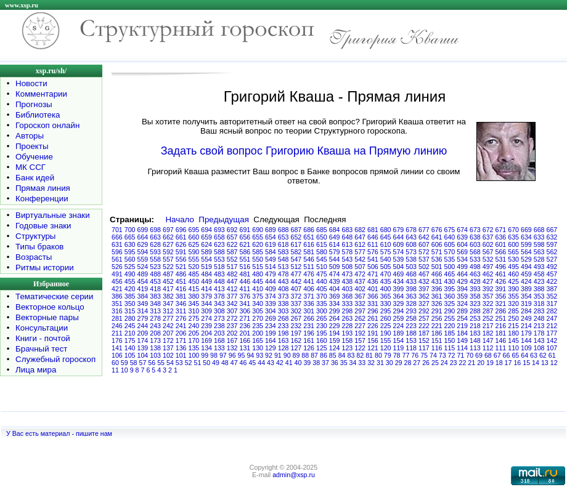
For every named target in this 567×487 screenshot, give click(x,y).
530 (513, 259)
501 (437, 266)
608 (411, 244)
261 (372, 318)
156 (372, 340)
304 (270, 311)
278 (155, 318)
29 (398, 362)
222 (424, 325)
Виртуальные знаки (52, 215)
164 (270, 340)
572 (424, 252)
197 (296, 333)
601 (501, 244)
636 (501, 237)
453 (155, 281)
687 (296, 229)
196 (308, 333)
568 (475, 252)
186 (437, 333)
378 (219, 296)
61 (552, 355)
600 (513, 244)
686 (308, 229)
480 (257, 274)
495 (513, 266)
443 (283, 281)
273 (219, 318)
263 (347, 318)
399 (398, 288)
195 (321, 333)
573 (411, 252)
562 (552, 252)
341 (245, 303)
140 (130, 348)
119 (398, 348)
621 (245, 244)
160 (321, 340)
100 (194, 355)
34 (353, 362)
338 (283, 303)
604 (462, 244)
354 (526, 296)
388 (539, 288)
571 (437, 252)
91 (278, 355)
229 (334, 325)
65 (515, 355)
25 (435, 362)
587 (232, 252)
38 (316, 362)
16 (517, 362)
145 (513, 340)
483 (219, 274)
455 (130, 281)
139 (143, 348)
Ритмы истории (44, 267)
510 (321, 266)
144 (526, 340)
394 (462, 288)
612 (359, 244)
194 (334, 333)
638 (475, 237)
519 (206, 266)
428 (475, 281)
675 (449, 229)
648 (347, 237)
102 (168, 355)
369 (334, 296)
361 (437, 296)
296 (372, 311)
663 (155, 237)
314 (143, 311)
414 (206, 288)
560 (130, 259)
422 (552, 281)
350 (130, 303)
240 (194, 325)
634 (526, 237)
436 (372, 281)
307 (232, 311)
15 (526, 362)
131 (245, 348)
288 (475, 311)
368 (347, 296)
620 (257, 244)
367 (359, 296)
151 (437, 340)
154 (398, 340)
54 (170, 362)
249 (526, 318)
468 (411, 274)
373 (283, 296)
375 (257, 296)
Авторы (29, 135)
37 (325, 362)
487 (168, 274)
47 (234, 362)
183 (475, 333)
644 (398, 237)
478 (283, 274)
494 (526, 266)
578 (347, 252)
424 (526, 281)
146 (501, 340)
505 (385, 266)
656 (245, 237)
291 (437, 311)
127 (296, 348)
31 (380, 362)
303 (283, 311)
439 (334, 281)
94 (250, 355)
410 (257, 288)
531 (501, 259)
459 (526, 274)
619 (270, 244)
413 (219, 288)
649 (334, 237)
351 (117, 303)
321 (501, 303)
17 (508, 362)
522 (168, 266)
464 (462, 274)
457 (552, 274)
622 (232, 244)
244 (143, 325)
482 (232, 274)
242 (168, 325)
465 (449, 274)
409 (270, 288)
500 (449, 266)
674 (462, 229)
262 (359, 318)
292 (424, 311)
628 (155, 244)
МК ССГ (30, 167)
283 (539, 311)
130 (257, 348)
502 (424, 266)
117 (424, 348)
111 (501, 348)
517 (232, 266)
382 (168, 296)
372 (296, 296)
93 (259, 355)
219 (462, 325)
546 (308, 259)
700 (130, 229)
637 (488, 237)
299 (334, 311)
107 (552, 348)
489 (143, 274)
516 (245, 266)
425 (513, 281)
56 (151, 362)
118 (411, 348)
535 (449, 259)
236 (245, 325)
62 (543, 355)
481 (245, 274)
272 (232, 318)
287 (488, 311)
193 (347, 333)
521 (181, 266)
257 (424, 318)
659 (206, 237)
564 (526, 252)
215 (513, 325)
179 (526, 333)
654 (270, 237)
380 (194, 296)
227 (359, 325)
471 (372, 274)
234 (270, 325)
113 (475, 348)
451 (181, 281)
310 (194, 311)
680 (385, 229)
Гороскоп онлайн (47, 125)
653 (283, 237)
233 (283, 325)
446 (245, 281)
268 (283, 318)
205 (194, 333)
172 (168, 340)
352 (552, 296)
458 (539, 274)
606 (437, 244)
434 (398, 281)
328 (411, 303)
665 (130, 237)
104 (143, 355)
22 (462, 362)
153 (411, 340)
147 (488, 340)
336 (308, 303)
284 (526, 311)
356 (501, 296)
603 (475, 244)
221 (437, 325)
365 (385, 296)
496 (501, 266)
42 (280, 362)
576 (372, 252)
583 (283, 252)
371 (308, 296)
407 (296, 288)
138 (155, 348)
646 (372, 237)
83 (351, 355)
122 (359, 348)
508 (347, 266)
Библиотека (37, 114)
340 (257, 303)
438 (347, 281)
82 (360, 355)
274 (206, 318)
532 (488, 259)
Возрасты (33, 257)
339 (270, 303)
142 (552, 340)
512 (296, 266)
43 (270, 362)
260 (385, 318)
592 (168, 252)
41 (289, 362)
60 (115, 362)
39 (307, 362)
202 (232, 333)
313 (155, 311)
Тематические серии (54, 296)
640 (449, 237)
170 (194, 340)
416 (181, 288)
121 (372, 348)
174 (143, 340)
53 (179, 362)
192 (359, 333)
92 (268, 355)
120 (385, 348)
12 (554, 362)
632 (552, 237)
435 (385, 281)
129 (270, 348)
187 (424, 333)
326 (437, 303)
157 (359, 340)
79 (387, 355)
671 (501, 229)
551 (245, 259)
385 (130, 296)
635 (513, 237)
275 (194, 318)
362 (424, 296)
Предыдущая (223, 219)
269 (270, 318)
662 (168, 237)
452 (168, 281)
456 (117, 281)
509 (334, 266)
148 (475, 340)
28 (408, 362)
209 (143, 333)
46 (243, 362)
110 (513, 348)
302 (296, 311)
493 (539, 266)
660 (194, 237)
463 (475, 274)
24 (444, 362)
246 (117, 325)
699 (143, 229)
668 (539, 229)
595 (130, 252)
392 (488, 288)
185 (449, 333)
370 (321, 296)
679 (398, 229)
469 (398, 274)
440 (321, 281)
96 (232, 355)
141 (117, 348)
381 (181, 296)
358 (475, 296)
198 (283, 333)
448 (219, 281)
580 (321, 252)
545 (321, 259)
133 (219, 348)
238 (219, 325)
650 (321, 237)
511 (308, 266)
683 (347, 229)
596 (117, 252)
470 (385, 274)
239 (206, 325)
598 (539, 244)
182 (488, 333)
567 (488, 252)
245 (130, 325)
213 (539, 325)
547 (296, 259)
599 (526, 244)
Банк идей (34, 177)
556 (181, 259)
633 (539, 237)
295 (385, 311)
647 (359, 237)
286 (501, 311)
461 (501, 274)
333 (347, 303)
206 (181, 333)
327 (424, 303)
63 (533, 355)
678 (411, 229)
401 (372, 288)
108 (539, 348)
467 (424, 274)
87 (314, 355)
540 (385, 259)
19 (490, 362)
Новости (31, 83)
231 (308, 325)
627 (168, 244)
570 (449, 252)
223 (411, 325)
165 (257, 340)
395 (449, 288)
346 (181, 303)
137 (168, 348)
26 (426, 362)
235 (257, 325)
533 (475, 259)
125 (321, 348)
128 (283, 348)
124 (334, 348)
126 (308, 348)
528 (539, 259)
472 (359, 274)
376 (245, 296)
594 (143, 252)
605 (449, 244)
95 (241, 355)
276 (181, 318)
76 (414, 355)
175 (130, 340)
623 (219, 244)
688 (283, 229)
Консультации (41, 327)
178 (539, 333)
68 (488, 355)
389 (526, 288)
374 (270, 296)
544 (334, 259)
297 (359, 311)
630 (130, 244)
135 (194, 348)
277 (168, 318)
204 (206, 333)
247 (552, 318)
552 (232, 259)
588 (219, 252)
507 (359, 266)
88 (305, 355)
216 (501, 325)
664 (143, 237)
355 (513, 296)
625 (194, 244)
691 (245, 229)
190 (385, 333)
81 (369, 355)
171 (181, 340)
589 (206, 252)
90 (287, 355)
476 (308, 274)
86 (323, 355)
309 (206, 311)
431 (437, 281)
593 (155, 252)
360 (449, 296)
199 (270, 333)
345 (194, 303)
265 (321, 318)
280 (130, 318)
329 (398, 303)
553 (219, 259)
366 (372, 296)
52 (188, 362)
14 (535, 362)
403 (347, 288)
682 (359, 229)
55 (161, 362)
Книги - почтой (42, 338)
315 (130, 311)
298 (347, 311)
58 (133, 362)
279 (143, 318)
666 (117, 237)
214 (526, 325)
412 (232, 288)
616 (308, 244)
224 (398, 325)
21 (471, 362)
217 (488, 325)
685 (321, 229)
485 (194, 274)
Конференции (41, 198)
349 (143, 303)
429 (462, 281)
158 (347, 340)
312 (168, 311)
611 (372, 244)
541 (372, 259)
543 (347, 259)
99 (204, 355)
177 (552, 333)
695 (194, 229)
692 (232, 229)
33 (361, 362)
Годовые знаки (43, 225)
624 (206, 244)
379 (206, 296)
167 (232, 340)
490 (130, 274)
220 (449, 325)
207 (168, 333)
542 (359, 259)
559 (143, 259)
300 (321, 311)
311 (181, 311)
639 (462, 237)
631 (117, 244)
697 (168, 229)
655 (257, 237)
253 (475, 318)
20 (480, 362)
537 (424, 259)
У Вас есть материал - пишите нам (59, 433)
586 (245, 252)
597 (552, 244)
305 (257, 311)
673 (475, 229)
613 (347, 244)
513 (283, 266)
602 (488, 244)
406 (308, 288)
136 (181, 348)
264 (334, 318)
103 (155, 355)
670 (513, 229)
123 (347, 348)
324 (462, 303)
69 (479, 355)
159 (334, 340)
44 (261, 362)
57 (142, 362)
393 (475, 288)
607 (424, 244)
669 (526, 229)
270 (257, 318)
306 (245, 311)
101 (181, 355)
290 (449, 311)
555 (194, 259)
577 (359, 252)
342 (232, 303)
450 (194, 281)
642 (424, 237)
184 (462, 333)
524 (143, 266)
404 (334, 288)
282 (552, 311)
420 (130, 288)
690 (257, 229)
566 (501, 252)
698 (155, 229)
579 (334, 252)
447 (232, 281)
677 (424, 229)
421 (117, 288)
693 (219, 229)
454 (143, 281)
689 (270, 229)
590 (194, 252)
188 (411, 333)
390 (513, 288)
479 (270, 274)
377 (232, 296)
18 (499, 362)
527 (552, 259)
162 (296, 340)
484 (206, 274)
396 (437, 288)
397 (424, 288)
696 (181, 229)
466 (437, 274)
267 (296, 318)
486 (181, 274)
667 (552, 229)
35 (344, 362)
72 (451, 355)
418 (155, 288)
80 (378, 355)
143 (539, 340)
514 (270, 266)
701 (117, 229)
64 (524, 355)
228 (347, 325)
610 (385, 244)
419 (143, 288)
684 (334, 229)
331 (372, 303)
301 (308, 311)
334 (334, 303)
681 (372, 229)
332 (359, 303)
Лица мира (35, 369)
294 (398, 311)
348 (155, 303)
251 (501, 318)
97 (223, 355)
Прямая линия (42, 188)
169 (206, 340)
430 (449, 281)
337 (296, 303)
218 (475, 325)
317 (552, 303)
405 (321, 288)
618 (283, 244)
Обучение (34, 156)
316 (117, 311)
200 (257, 333)
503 (411, 266)
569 (462, 252)
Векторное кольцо (49, 307)
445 (257, 281)
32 (371, 362)
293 (411, 311)
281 (117, 318)
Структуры (35, 236)
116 (437, 348)
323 (475, 303)
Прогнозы (33, 104)
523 (155, 266)
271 (245, 318)
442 (296, 281)
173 (155, 340)
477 (296, 274)
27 (416, 362)
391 (501, 288)
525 (130, 266)
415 (194, 288)
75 (424, 355)
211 (117, 333)
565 (513, 252)
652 (296, 237)
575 (385, 252)
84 (342, 355)
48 (225, 362)
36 (334, 362)
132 (232, 348)
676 (437, 229)
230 (321, 325)
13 (545, 362)
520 (194, 266)
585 (257, 252)
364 (398, 296)
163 (283, 340)
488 (155, 274)
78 (397, 355)
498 (475, 266)
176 (117, 340)
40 (298, 362)
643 (411, 237)
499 (462, 266)
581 (308, 252)
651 (308, 237)
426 (501, 281)
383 (155, 296)
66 (506, 355)
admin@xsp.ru (293, 474)
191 (372, 333)
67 (497, 355)
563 (539, 252)
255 (449, 318)
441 (308, 281)
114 (462, 348)
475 (321, 274)
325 (449, 303)
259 (398, 318)
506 (372, 266)
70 (469, 355)
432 (424, 281)
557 (168, 259)
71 (460, 355)
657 (232, 237)
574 (398, 252)
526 (117, 266)
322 (488, 303)
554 (206, 259)
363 (411, 296)
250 (513, 318)
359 (462, 296)
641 (437, 237)
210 (130, 333)
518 (219, 266)
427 (488, 281)
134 (206, 348)
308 (219, 311)
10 (124, 370)
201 (245, 333)
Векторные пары (47, 317)
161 (308, 340)
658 (219, 237)
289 (462, 311)
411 (245, 288)
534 (462, 259)
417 (168, 288)
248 (539, 318)
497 (488, 266)
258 (411, 318)
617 (296, 244)
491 (117, 274)
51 (197, 362)
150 (449, 340)
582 (296, 252)
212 (552, 325)
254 (462, 318)
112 (488, 348)
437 (359, 281)
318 (539, 303)
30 (389, 362)
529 (526, 259)
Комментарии (41, 94)
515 (257, 266)
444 (270, 281)
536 (437, 259)
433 (411, 281)
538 (411, 259)
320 (513, 303)
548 (283, 259)
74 (433, 355)
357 (488, 296)
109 (526, 348)
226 (372, 325)
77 (405, 355)
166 (245, 340)
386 (117, 296)
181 (501, 333)
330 (385, 303)
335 (321, 303)
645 (385, 237)
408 (283, 288)
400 (385, 288)
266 (308, 318)
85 (333, 355)
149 (462, 340)
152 (424, 340)
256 (437, 318)
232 (296, 325)
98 (214, 355)
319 (526, 303)
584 (270, 252)
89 (296, 355)
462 (488, 274)
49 (215, 362)
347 (168, 303)
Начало (179, 219)
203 (219, 333)
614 (334, 244)
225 (385, 325)
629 (143, 244)
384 (143, 296)
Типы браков (39, 246)
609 (398, 244)
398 (411, 288)
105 (130, 355)
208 (155, 333)
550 (257, 259)
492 (552, 266)
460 (513, 274)
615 (321, 244)
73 (442, 355)
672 (488, 229)
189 (398, 333)
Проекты (31, 146)
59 (124, 362)
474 (334, 274)
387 (552, 288)
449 (206, 281)
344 (206, 303)
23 (453, 362)
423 (539, 281)
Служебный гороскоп (55, 359)
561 (117, 259)
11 (115, 370)
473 (347, 274)
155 (385, 340)
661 (181, 237)
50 (206, 362)
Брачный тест (41, 348)
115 (449, 348)
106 (117, 355)
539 (398, 259)
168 (219, 340)
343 (219, 303)
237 (232, 325)
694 (206, 229)
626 (181, 244)
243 (155, 325)
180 (513, 333)
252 (488, 318)
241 (181, 325)
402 (359, 288)
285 (513, 311)
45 (252, 362)
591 (181, 252)
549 (270, 259)
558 (155, 259)
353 (539, 296)
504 (398, 266)
